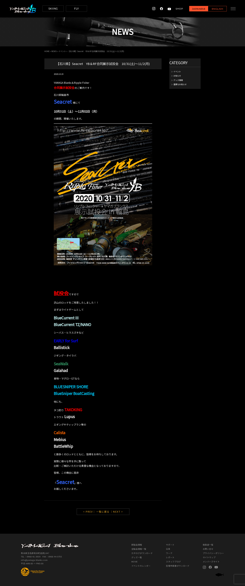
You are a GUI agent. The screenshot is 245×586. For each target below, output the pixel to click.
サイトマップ (209, 557)
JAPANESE (197, 8)
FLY (76, 8)
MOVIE (134, 561)
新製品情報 (136, 544)
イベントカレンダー (141, 565)
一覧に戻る (103, 511)
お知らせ (177, 75)
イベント (62, 51)
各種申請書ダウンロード (177, 565)
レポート (170, 557)
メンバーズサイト (211, 561)
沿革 (168, 548)
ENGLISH (216, 8)
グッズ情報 (178, 80)
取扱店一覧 (208, 544)
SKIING (53, 8)
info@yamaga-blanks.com (34, 560)
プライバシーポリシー (213, 553)
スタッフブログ (173, 561)
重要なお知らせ (180, 84)
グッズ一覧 (136, 557)
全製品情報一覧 (138, 548)
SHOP (178, 8)
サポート (170, 544)
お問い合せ (208, 548)
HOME (47, 51)
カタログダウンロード (142, 553)
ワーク (169, 553)
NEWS (54, 51)
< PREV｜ (89, 511)
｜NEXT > (116, 511)
